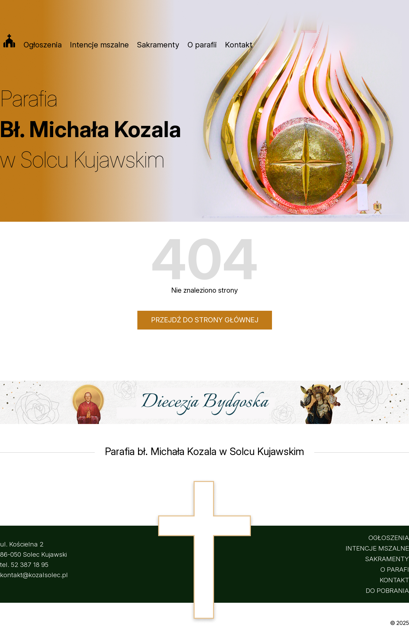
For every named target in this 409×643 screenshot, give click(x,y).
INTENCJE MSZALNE (377, 548)
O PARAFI (394, 569)
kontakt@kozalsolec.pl (34, 575)
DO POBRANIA (387, 591)
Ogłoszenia (43, 44)
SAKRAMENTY (387, 559)
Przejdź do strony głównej (204, 320)
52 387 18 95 (29, 565)
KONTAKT (394, 580)
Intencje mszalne (99, 44)
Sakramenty (158, 44)
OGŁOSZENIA (388, 538)
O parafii (202, 44)
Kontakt (238, 44)
